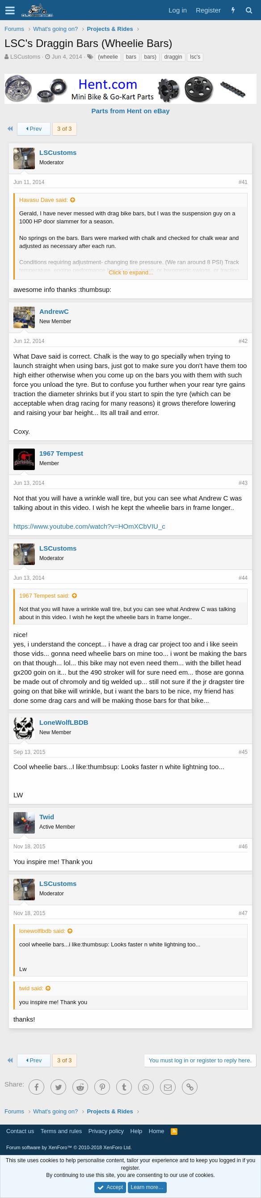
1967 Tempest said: (44, 595)
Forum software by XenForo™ (69, 1147)
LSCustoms (25, 56)
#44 (243, 578)
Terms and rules (61, 1131)
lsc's (195, 57)
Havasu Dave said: (43, 200)
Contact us (20, 1131)
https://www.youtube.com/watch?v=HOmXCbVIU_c (89, 526)
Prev (34, 128)
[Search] (249, 10)
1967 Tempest (61, 453)
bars (131, 57)
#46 (243, 846)
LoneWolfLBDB (63, 722)
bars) (150, 57)
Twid (46, 817)
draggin (173, 57)
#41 (243, 182)
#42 (243, 341)
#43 (243, 483)
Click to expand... (131, 272)
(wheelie (108, 57)
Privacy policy (106, 1131)
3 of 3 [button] (64, 128)
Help (136, 1131)
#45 (243, 752)
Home (156, 1131)
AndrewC (54, 311)
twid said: (31, 988)
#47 (243, 913)
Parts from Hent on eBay (130, 111)
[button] (10, 10)
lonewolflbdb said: (42, 931)
